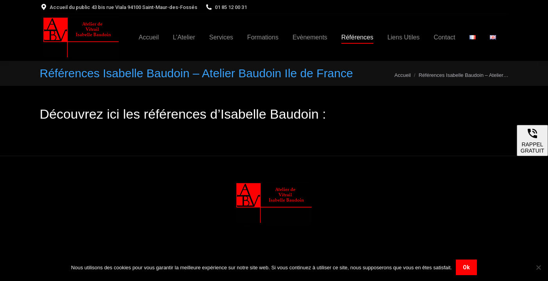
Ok (466, 267)
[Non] (538, 267)
